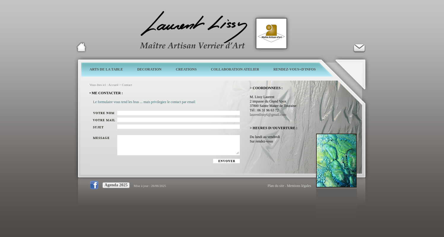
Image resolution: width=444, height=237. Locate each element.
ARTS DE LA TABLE (106, 69)
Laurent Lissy (81, 47)
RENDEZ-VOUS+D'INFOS (294, 69)
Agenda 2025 (115, 185)
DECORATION (149, 69)
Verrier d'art (359, 47)
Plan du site (276, 186)
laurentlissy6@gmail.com (268, 115)
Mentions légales (299, 186)
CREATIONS (186, 69)
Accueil (113, 85)
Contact (127, 85)
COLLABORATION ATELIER (235, 69)
